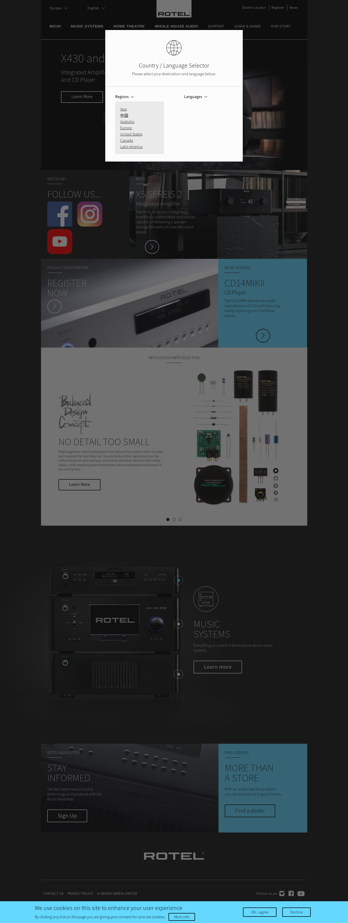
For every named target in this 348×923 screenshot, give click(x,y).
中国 (124, 115)
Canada (126, 140)
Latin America (131, 146)
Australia (127, 121)
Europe (126, 127)
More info (182, 916)
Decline (296, 911)
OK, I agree (259, 911)
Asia (123, 109)
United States (131, 134)
